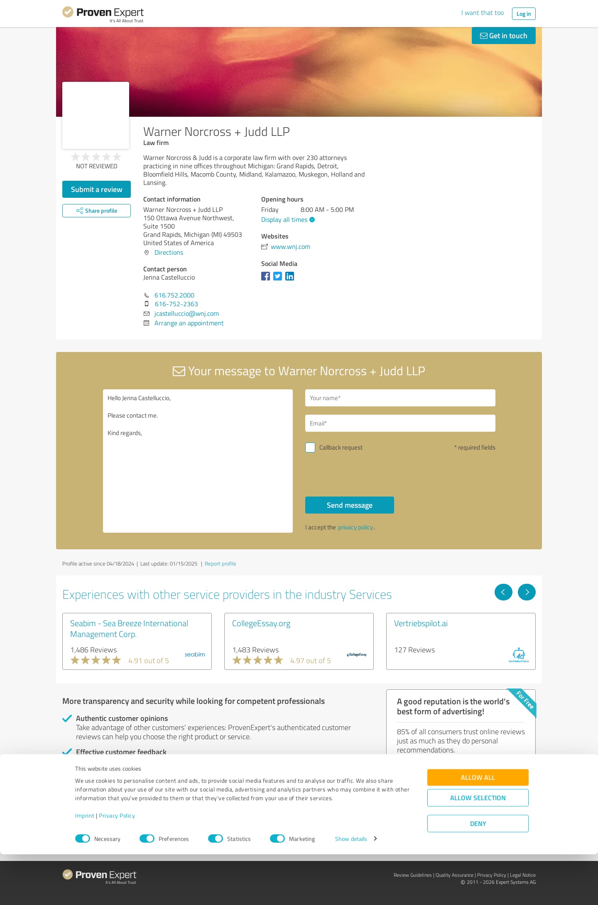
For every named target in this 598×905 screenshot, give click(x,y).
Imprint (85, 866)
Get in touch (503, 35)
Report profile (220, 563)
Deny (478, 874)
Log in (524, 13)
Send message (350, 504)
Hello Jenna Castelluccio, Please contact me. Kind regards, (198, 461)
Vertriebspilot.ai (421, 623)
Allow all (478, 828)
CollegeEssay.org (261, 623)
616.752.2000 (174, 295)
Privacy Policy (117, 866)
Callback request (341, 447)
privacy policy (355, 527)
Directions (168, 252)
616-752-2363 (176, 303)
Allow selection (478, 848)
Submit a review (97, 189)
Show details (351, 889)
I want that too (482, 12)
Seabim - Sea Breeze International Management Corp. (129, 628)
